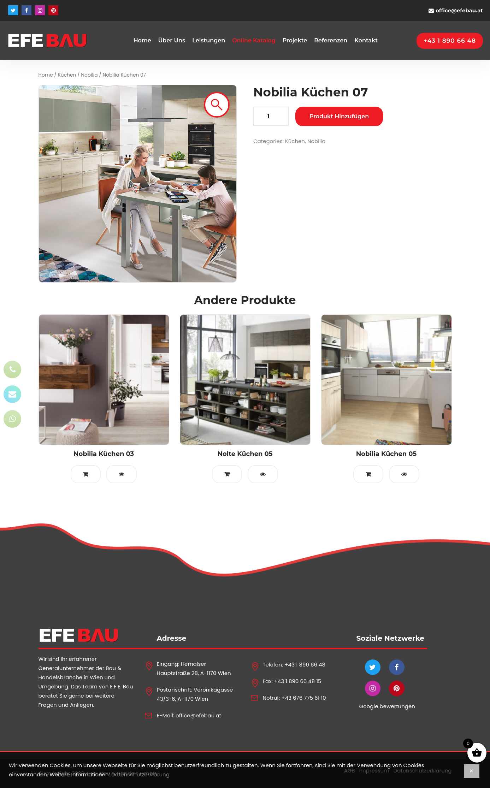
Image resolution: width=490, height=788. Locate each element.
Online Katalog (253, 40)
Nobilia (89, 75)
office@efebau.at (459, 10)
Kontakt (366, 40)
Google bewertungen (387, 706)
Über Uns (171, 40)
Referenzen (330, 40)
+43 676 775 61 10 (303, 697)
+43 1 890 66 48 (304, 664)
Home (142, 40)
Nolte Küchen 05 (244, 454)
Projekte (295, 40)
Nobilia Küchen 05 (386, 454)
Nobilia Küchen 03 (103, 454)
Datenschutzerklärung (140, 774)
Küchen (67, 75)
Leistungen (208, 40)
